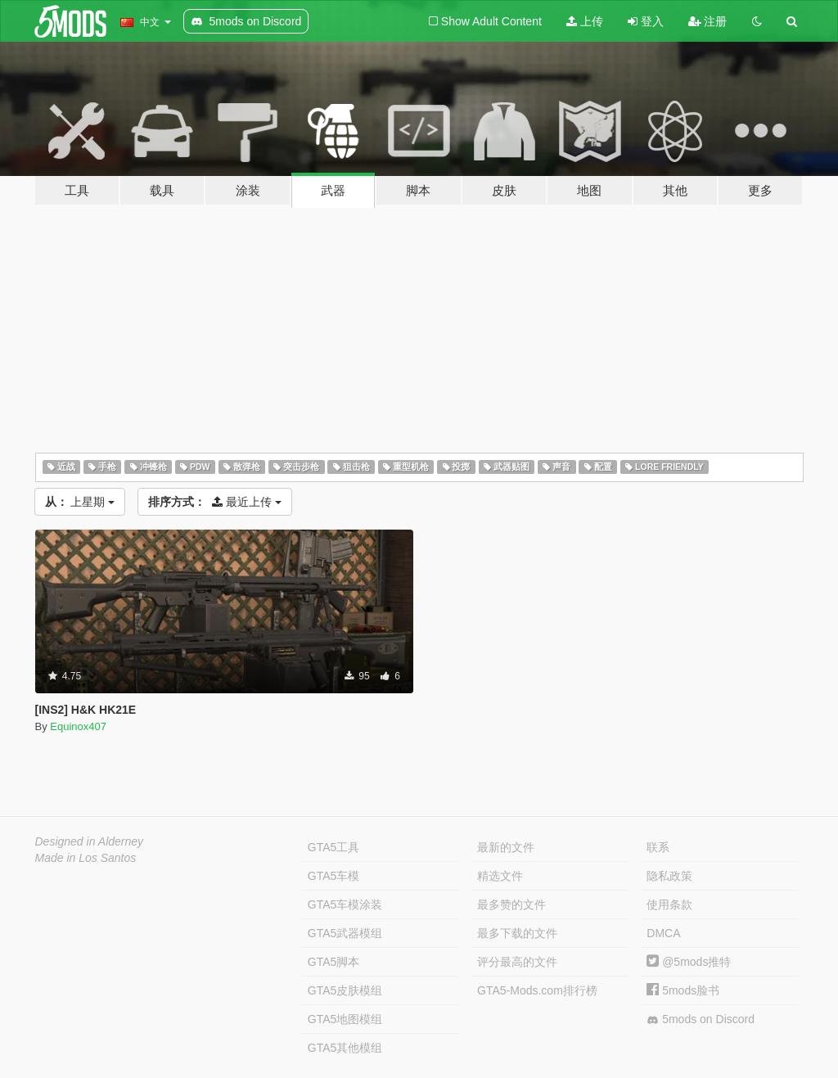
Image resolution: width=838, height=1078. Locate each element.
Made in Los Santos (86, 857)
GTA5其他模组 (345, 1047)
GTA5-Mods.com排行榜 (537, 990)
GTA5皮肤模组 (345, 990)
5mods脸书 (683, 990)
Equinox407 (78, 726)
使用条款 (669, 904)
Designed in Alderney (89, 841)
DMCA (663, 933)
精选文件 (500, 875)
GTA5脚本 (334, 961)
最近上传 (215, 501)
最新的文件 (505, 847)
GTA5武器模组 (345, 933)
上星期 (80, 501)
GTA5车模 (334, 875)
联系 (658, 847)
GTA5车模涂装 (345, 904)
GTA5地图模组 (345, 1019)
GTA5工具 (334, 847)
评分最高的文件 (517, 961)
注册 (708, 21)
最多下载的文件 (517, 933)
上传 (584, 21)
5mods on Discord (701, 1019)
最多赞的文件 (511, 904)
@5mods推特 (689, 961)
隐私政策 (669, 875)
